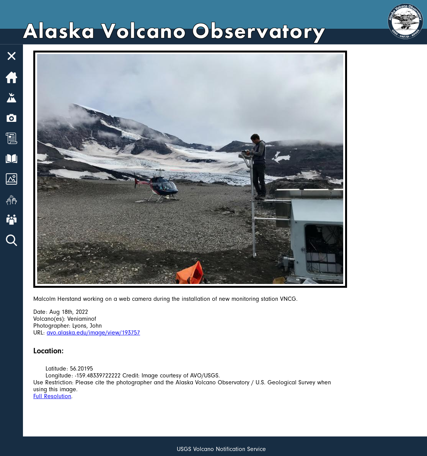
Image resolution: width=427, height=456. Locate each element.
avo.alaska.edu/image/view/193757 (93, 332)
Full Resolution (52, 396)
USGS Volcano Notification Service (221, 449)
